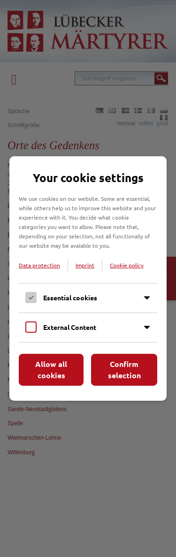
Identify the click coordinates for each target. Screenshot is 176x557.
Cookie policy (127, 265)
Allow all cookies (51, 369)
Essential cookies (70, 297)
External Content (69, 327)
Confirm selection (124, 369)
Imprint (85, 265)
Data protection (39, 265)
